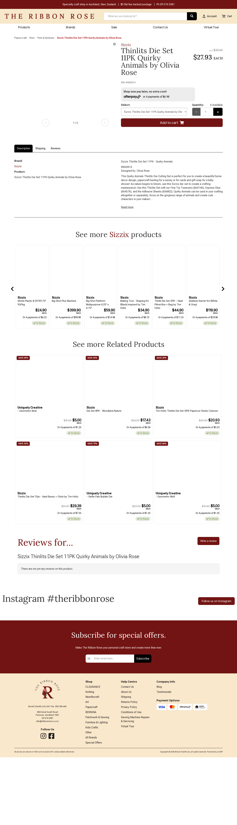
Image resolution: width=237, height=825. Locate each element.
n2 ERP (220, 820)
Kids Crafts (91, 794)
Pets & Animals (45, 38)
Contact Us (160, 27)
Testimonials (164, 756)
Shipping (40, 148)
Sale (114, 27)
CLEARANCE (92, 751)
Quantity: (207, 106)
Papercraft (20, 38)
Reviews (55, 148)
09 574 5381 (167, 4)
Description (23, 148)
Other (88, 799)
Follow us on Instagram (216, 607)
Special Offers (93, 810)
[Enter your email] (113, 722)
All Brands (91, 805)
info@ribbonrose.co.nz (47, 785)
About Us (126, 756)
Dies (32, 38)
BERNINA (90, 778)
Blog (159, 751)
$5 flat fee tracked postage (136, 4)
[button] (207, 16)
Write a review (208, 546)
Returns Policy (129, 767)
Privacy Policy (129, 772)
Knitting (89, 756)
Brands (70, 27)
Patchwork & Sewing (97, 783)
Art (87, 767)
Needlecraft (92, 761)
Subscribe (142, 722)
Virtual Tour (127, 793)
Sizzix (126, 45)
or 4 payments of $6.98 (148, 97)
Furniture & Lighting (96, 788)
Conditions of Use (131, 778)
